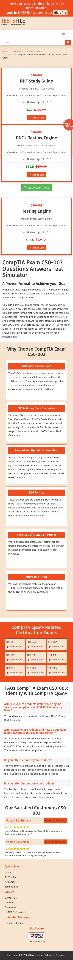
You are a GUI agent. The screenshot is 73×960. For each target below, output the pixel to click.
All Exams (10, 881)
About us (10, 902)
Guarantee (10, 907)
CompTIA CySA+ (32, 51)
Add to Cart (36, 117)
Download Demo (36, 188)
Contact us (11, 897)
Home (5, 51)
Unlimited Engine (14, 922)
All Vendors (11, 876)
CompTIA (16, 51)
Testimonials (11, 886)
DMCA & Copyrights (16, 911)
